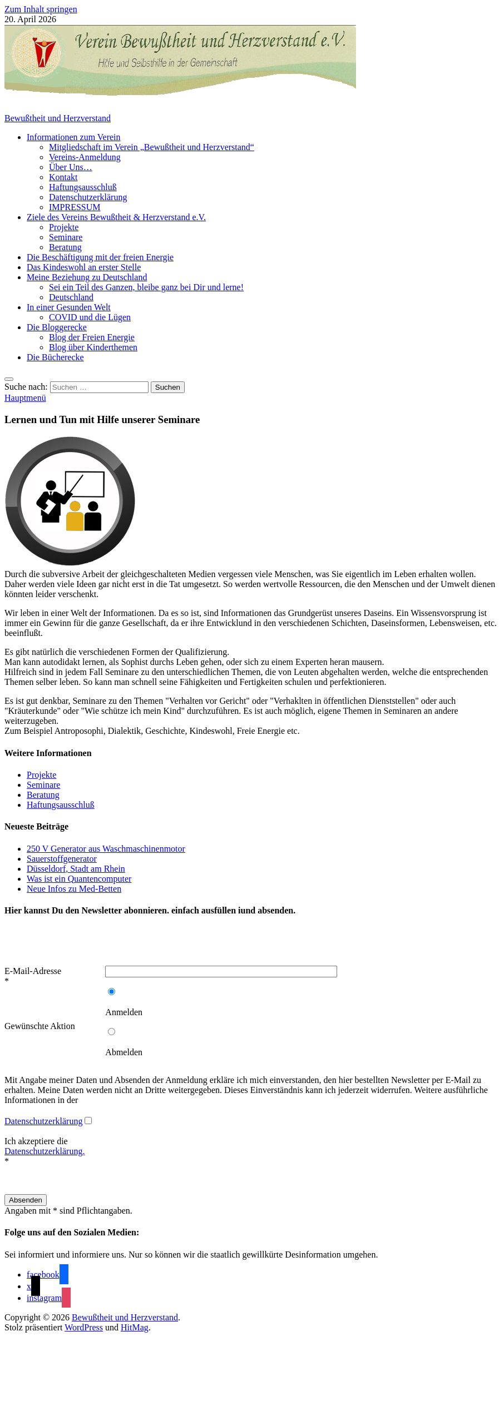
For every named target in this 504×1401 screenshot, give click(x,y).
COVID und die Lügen (90, 317)
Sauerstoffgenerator (62, 858)
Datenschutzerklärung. (44, 1151)
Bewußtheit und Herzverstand (57, 118)
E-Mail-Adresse (32, 971)
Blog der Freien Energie (92, 337)
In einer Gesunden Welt (69, 307)
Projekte (63, 227)
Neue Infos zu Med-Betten (74, 888)
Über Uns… (70, 167)
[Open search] (8, 379)
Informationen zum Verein (74, 137)
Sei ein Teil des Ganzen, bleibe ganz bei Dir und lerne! (146, 287)
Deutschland (71, 297)
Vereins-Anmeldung (85, 157)
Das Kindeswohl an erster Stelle (84, 267)
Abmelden (123, 1052)
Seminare (65, 237)
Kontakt (63, 177)
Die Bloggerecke (57, 327)
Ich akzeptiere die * (44, 1151)
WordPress (84, 1327)
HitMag (135, 1327)
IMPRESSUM (74, 207)
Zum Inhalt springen (40, 9)
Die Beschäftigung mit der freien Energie (100, 257)
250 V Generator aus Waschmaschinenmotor (106, 848)
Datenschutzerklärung (88, 197)
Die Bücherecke (55, 357)
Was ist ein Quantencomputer (79, 878)
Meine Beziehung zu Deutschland (87, 277)
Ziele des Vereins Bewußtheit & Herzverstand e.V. (116, 217)
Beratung (65, 247)
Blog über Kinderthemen (93, 347)
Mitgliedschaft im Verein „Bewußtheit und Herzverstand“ (151, 147)
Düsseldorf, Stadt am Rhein (76, 868)
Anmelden (123, 1012)
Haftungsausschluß (83, 187)
